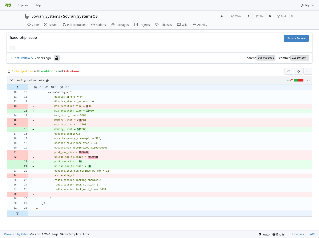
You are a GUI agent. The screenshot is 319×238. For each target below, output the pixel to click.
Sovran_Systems (46, 16)
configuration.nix (30, 80)
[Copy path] (48, 80)
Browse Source (296, 38)
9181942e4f (300, 57)
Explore (23, 5)
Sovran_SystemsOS (80, 16)
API (312, 234)
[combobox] (288, 71)
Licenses (298, 234)
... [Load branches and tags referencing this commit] (12, 47)
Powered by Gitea (16, 234)
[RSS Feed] (222, 16)
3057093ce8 (266, 57)
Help (38, 5)
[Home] (8, 5)
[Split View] (298, 71)
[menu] (307, 71)
